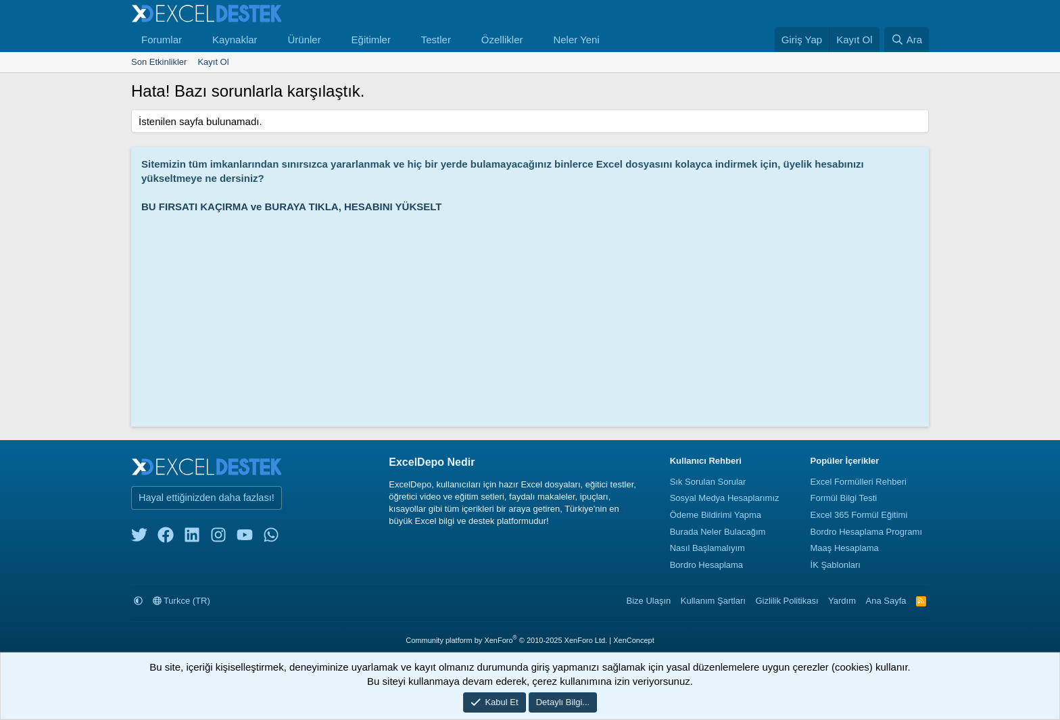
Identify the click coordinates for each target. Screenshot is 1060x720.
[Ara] (906, 39)
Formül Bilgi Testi (844, 498)
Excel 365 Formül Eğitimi (859, 515)
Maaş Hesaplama (845, 548)
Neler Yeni (576, 39)
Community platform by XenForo (506, 640)
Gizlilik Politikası (786, 601)
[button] (192, 39)
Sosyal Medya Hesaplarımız (724, 498)
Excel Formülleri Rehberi (859, 482)
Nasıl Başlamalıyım (707, 548)
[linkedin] (192, 538)
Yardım (842, 601)
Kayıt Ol (212, 62)
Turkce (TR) (181, 601)
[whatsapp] (271, 538)
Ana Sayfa (886, 601)
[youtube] (245, 538)
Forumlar (161, 39)
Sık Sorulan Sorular (708, 482)
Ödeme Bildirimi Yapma (715, 515)
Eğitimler (371, 39)
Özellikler (502, 39)
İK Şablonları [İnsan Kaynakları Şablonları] (836, 565)
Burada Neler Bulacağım (718, 532)
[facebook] (166, 538)
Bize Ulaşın (649, 601)
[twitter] (139, 538)
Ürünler (303, 39)
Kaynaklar (235, 39)
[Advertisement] (533, 315)
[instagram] (218, 538)
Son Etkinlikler (159, 62)
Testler (436, 39)
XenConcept (633, 640)
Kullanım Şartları (713, 601)
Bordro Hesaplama (706, 565)
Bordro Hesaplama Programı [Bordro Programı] (866, 532)
